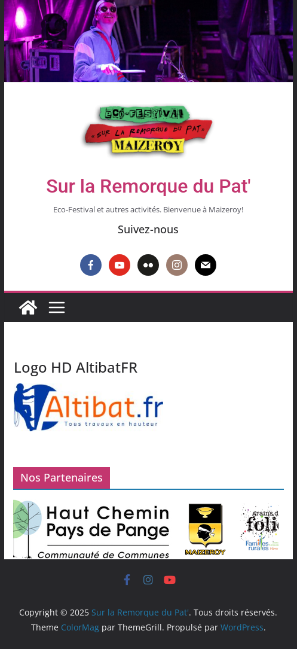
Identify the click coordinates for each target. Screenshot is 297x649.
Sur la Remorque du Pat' (148, 186)
